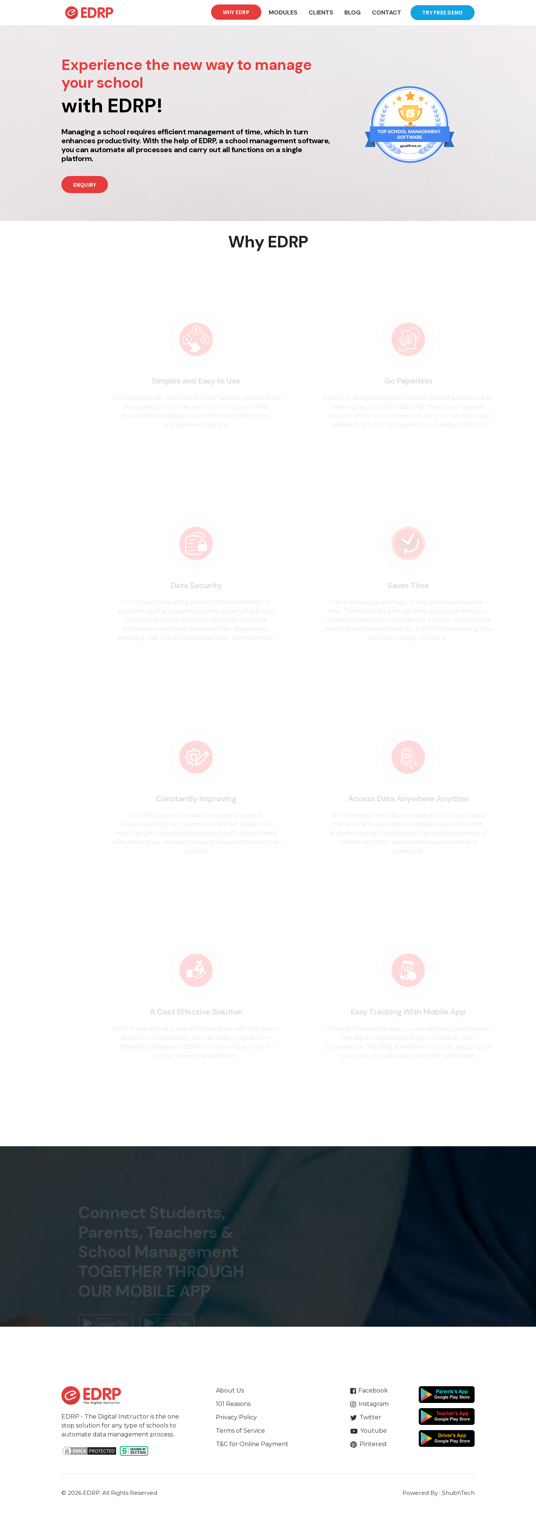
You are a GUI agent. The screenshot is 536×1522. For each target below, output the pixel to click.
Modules (283, 12)
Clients (321, 12)
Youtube (368, 1430)
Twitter (365, 1417)
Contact (386, 12)
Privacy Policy (236, 1417)
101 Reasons (233, 1403)
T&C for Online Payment (252, 1444)
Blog (352, 12)
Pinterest (368, 1444)
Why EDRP (236, 12)
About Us (230, 1390)
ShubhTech (458, 1492)
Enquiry (84, 184)
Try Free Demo (442, 12)
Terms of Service (240, 1430)
